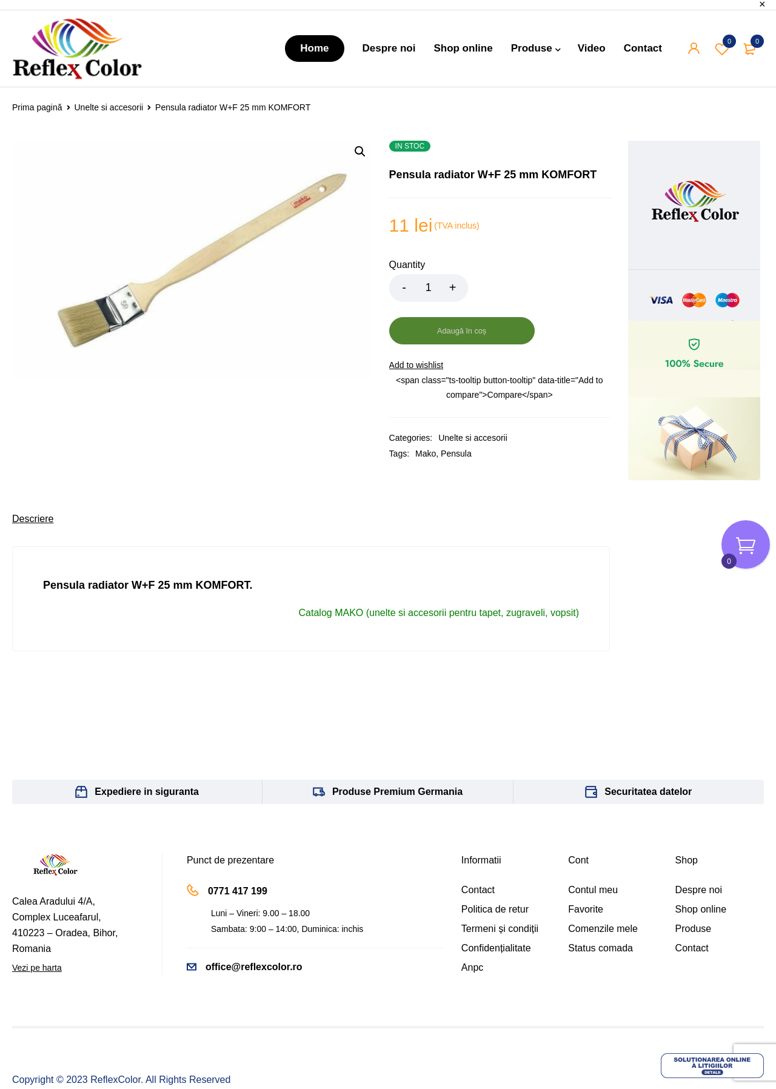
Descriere (32, 476)
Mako (425, 411)
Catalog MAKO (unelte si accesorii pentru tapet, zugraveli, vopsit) (439, 570)
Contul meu (593, 847)
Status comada (600, 905)
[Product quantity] (428, 288)
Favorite (585, 867)
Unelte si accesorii (109, 107)
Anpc (472, 925)
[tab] (32, 476)
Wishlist (722, 48)
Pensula (456, 411)
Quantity (407, 265)
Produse (693, 886)
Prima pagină (37, 107)
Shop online (701, 867)
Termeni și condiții (499, 886)
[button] (360, 152)
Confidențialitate (496, 905)
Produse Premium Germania (397, 749)
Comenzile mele (603, 886)
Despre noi (698, 847)
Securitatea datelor (648, 749)
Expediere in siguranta (147, 749)
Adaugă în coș (538, 288)
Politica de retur (495, 867)
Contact (478, 847)
